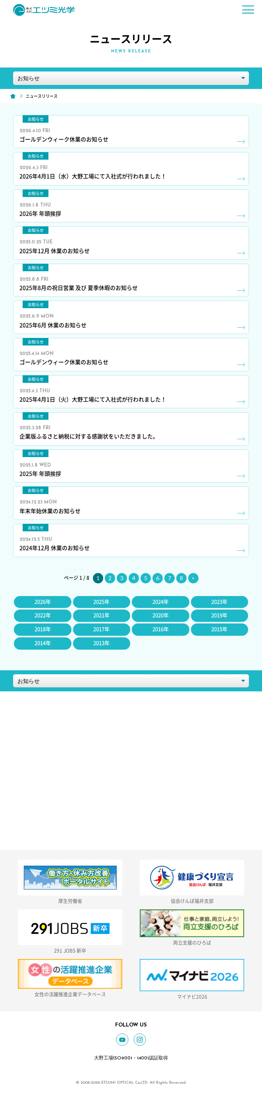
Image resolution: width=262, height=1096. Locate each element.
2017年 (101, 629)
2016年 (160, 629)
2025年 (101, 601)
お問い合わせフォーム (157, 831)
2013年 (101, 643)
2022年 (43, 615)
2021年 (101, 615)
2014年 (43, 643)
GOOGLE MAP (157, 755)
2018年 (43, 629)
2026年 (43, 601)
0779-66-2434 (157, 788)
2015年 (219, 629)
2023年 (219, 601)
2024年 (160, 601)
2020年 (160, 615)
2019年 (219, 615)
